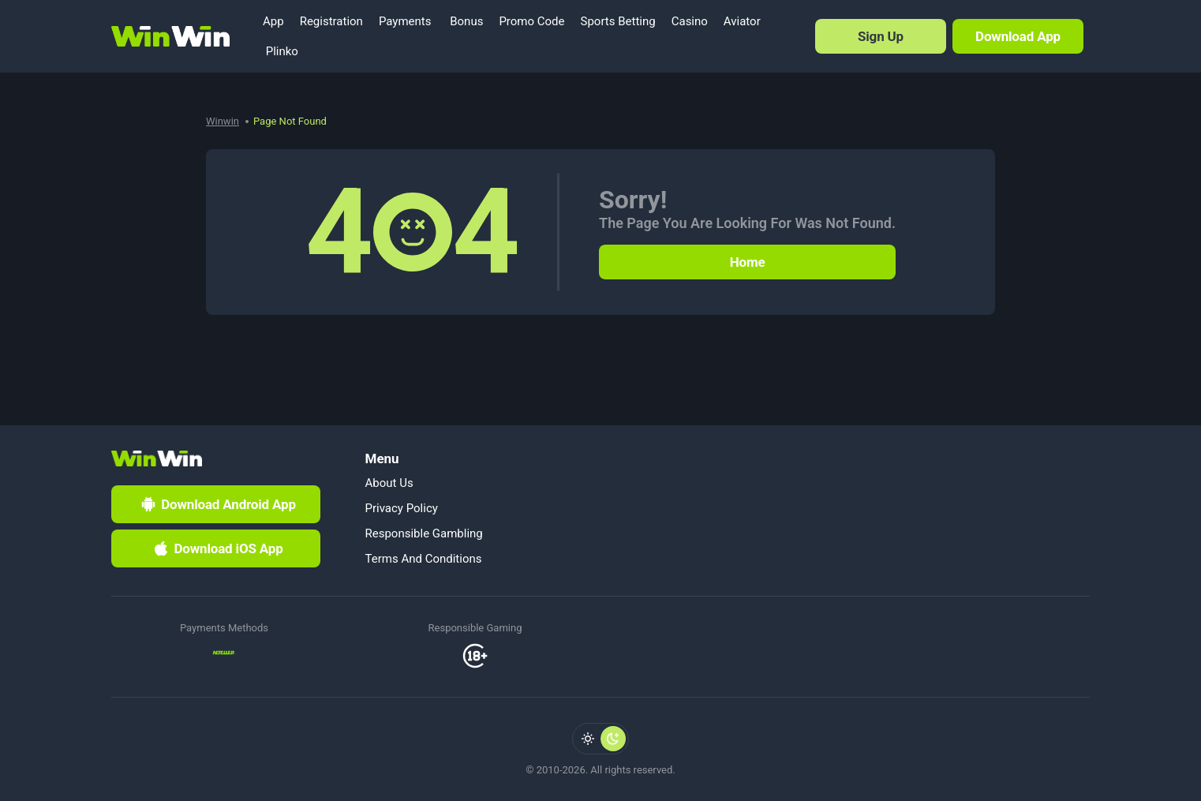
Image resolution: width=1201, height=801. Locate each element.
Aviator (742, 21)
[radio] (587, 738)
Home (747, 262)
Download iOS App (217, 548)
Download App (1018, 36)
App (273, 21)
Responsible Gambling (424, 533)
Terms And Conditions (423, 559)
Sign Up (881, 36)
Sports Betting (618, 21)
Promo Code (531, 21)
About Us (389, 483)
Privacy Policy (401, 508)
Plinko (280, 51)
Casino (690, 21)
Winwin (222, 121)
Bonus (465, 21)
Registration (331, 21)
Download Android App (217, 504)
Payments (405, 21)
